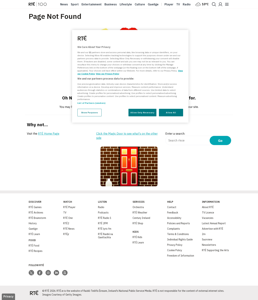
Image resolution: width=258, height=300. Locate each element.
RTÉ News (69, 228)
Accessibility (174, 218)
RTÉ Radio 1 (104, 218)
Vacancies (207, 218)
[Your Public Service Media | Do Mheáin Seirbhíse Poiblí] (34, 292)
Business (110, 4)
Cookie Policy (174, 250)
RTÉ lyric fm (104, 228)
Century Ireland (141, 218)
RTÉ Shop (138, 223)
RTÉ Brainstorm (37, 218)
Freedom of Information (180, 255)
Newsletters (209, 244)
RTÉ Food (34, 245)
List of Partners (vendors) (91, 103)
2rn (204, 234)
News (64, 4)
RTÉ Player (69, 207)
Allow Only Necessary (142, 112)
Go (220, 140)
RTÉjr (66, 234)
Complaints (173, 228)
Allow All (171, 112)
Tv (178, 4)
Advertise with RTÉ (212, 228)
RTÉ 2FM (103, 223)
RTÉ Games (35, 207)
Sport (75, 4)
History (33, 223)
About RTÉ (208, 207)
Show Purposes (89, 112)
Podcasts (103, 212)
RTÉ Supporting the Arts (215, 250)
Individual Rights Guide (180, 239)
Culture (140, 4)
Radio (187, 4)
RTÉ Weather (140, 212)
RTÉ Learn (34, 234)
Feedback (172, 212)
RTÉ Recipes (35, 251)
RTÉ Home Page (48, 133)
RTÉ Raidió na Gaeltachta (105, 235)
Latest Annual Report (214, 223)
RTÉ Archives (36, 212)
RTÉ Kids (137, 237)
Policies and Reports (178, 223)
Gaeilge (153, 4)
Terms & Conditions (178, 234)
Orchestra (138, 207)
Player (168, 4)
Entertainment (92, 4)
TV (64, 212)
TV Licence (208, 212)
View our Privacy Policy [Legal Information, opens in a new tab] (107, 73)
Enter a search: (175, 133)
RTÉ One (68, 218)
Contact (171, 207)
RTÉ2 (66, 223)
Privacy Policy (174, 244)
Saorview (207, 239)
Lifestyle (126, 4)
